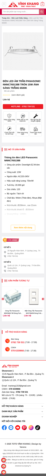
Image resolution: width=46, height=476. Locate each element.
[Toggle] (42, 406)
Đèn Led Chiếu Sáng (19, 18)
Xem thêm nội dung (23, 228)
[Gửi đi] (41, 11)
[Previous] (3, 303)
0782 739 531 (18, 342)
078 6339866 (17, 350)
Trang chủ (6, 18)
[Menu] (4, 4)
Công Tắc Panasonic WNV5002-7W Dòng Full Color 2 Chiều (12, 312)
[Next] (43, 303)
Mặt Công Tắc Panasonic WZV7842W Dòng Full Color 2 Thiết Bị (33, 312)
